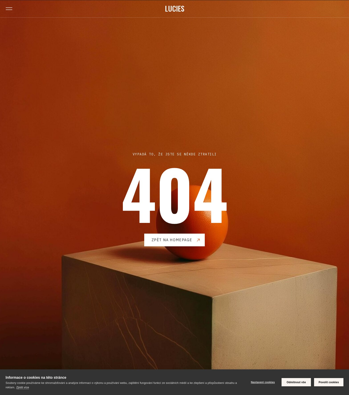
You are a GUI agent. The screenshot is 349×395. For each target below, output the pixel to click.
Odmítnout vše (296, 382)
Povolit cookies (329, 382)
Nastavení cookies (263, 382)
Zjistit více (22, 387)
